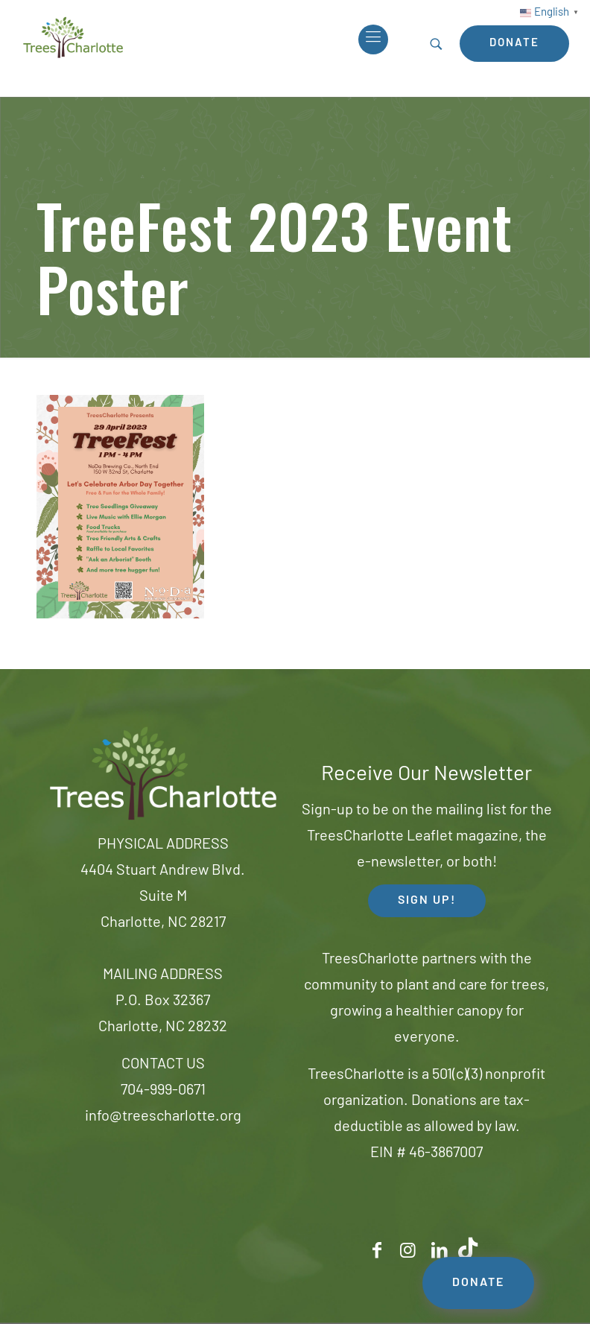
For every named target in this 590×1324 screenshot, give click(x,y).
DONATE (478, 1283)
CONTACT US (163, 1064)
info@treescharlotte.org (163, 1116)
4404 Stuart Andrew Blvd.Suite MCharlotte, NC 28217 (162, 897)
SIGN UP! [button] (427, 901)
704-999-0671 (163, 1090)
